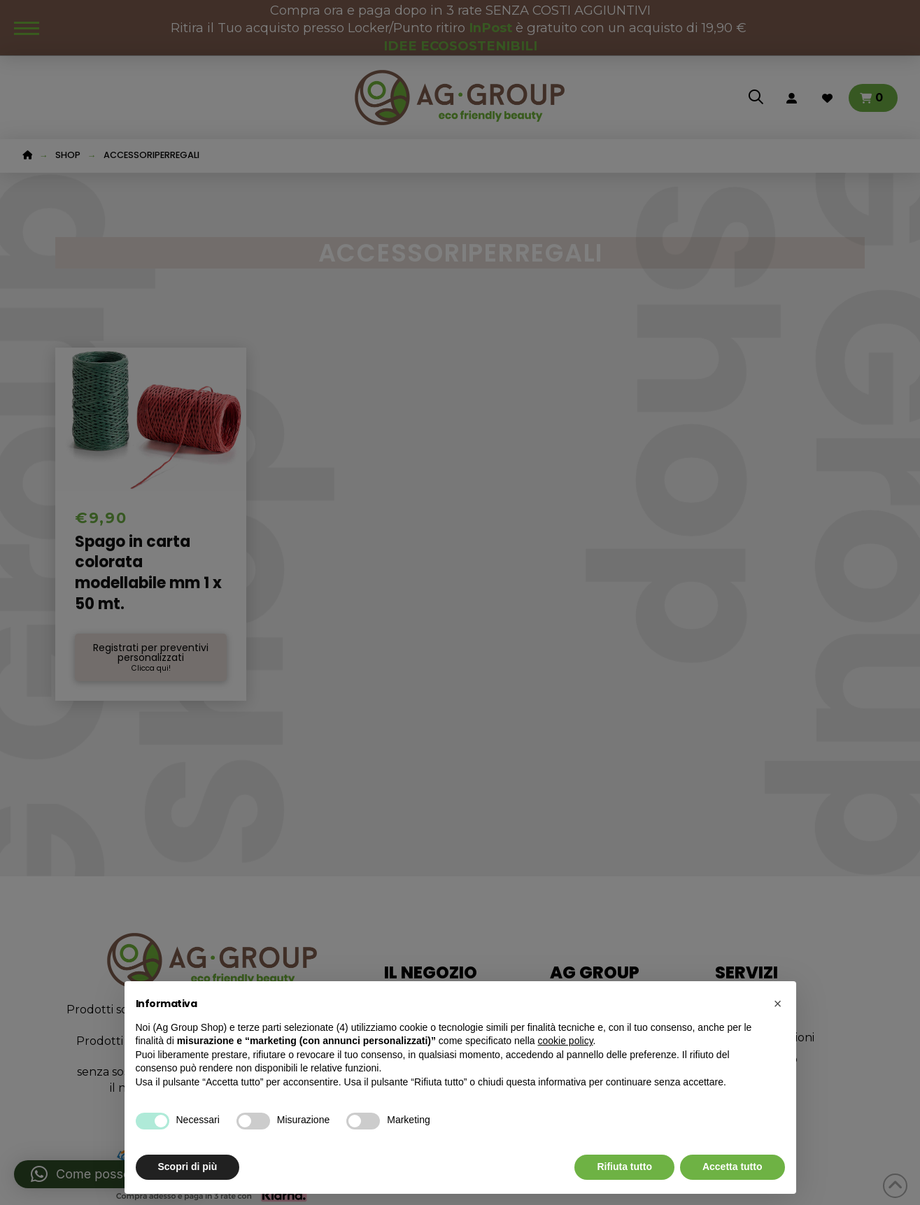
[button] (778, 1003)
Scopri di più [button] (188, 1166)
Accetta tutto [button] (732, 1166)
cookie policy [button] (565, 1040)
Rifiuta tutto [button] (624, 1166)
